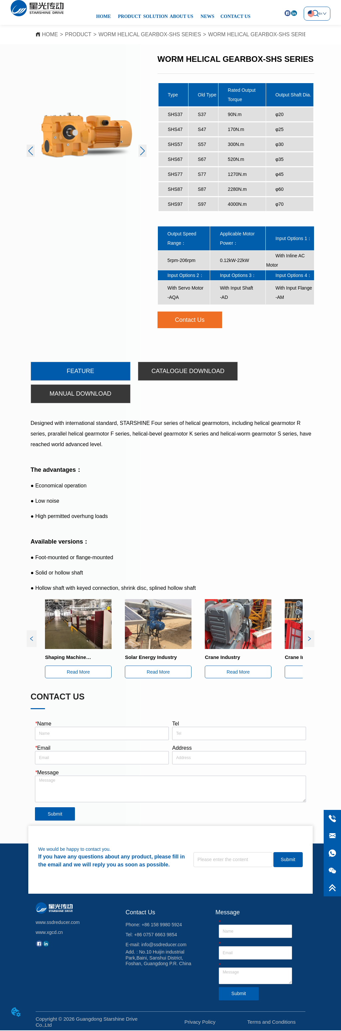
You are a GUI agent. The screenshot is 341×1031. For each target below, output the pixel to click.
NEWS (207, 16)
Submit (55, 814)
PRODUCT (129, 16)
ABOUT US (181, 16)
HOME (103, 16)
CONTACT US (235, 16)
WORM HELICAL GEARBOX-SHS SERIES (150, 34)
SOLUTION (155, 16)
